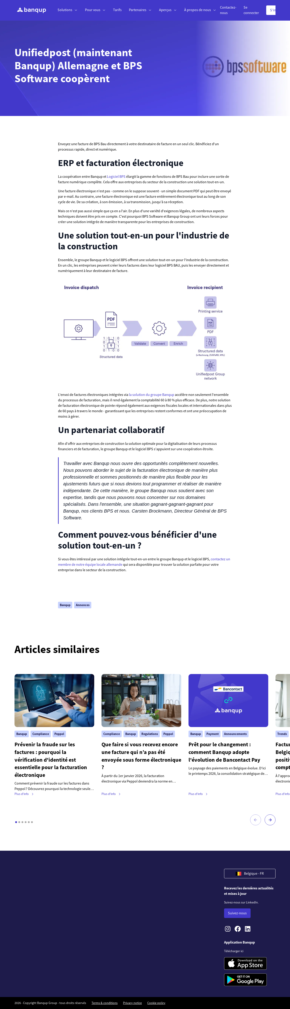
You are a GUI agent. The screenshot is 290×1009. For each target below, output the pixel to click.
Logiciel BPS (116, 176)
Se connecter (251, 10)
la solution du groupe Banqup (151, 395)
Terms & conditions (105, 1003)
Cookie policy (156, 1003)
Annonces (82, 605)
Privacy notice (132, 1003)
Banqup (65, 605)
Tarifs (117, 10)
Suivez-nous (237, 913)
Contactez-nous (228, 10)
